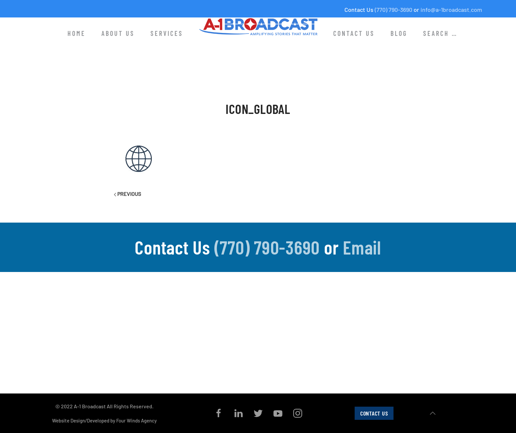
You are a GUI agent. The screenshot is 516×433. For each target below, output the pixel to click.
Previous (127, 194)
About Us (118, 33)
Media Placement (367, 356)
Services (166, 33)
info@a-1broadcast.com (451, 9)
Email (362, 246)
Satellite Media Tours (371, 313)
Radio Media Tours (368, 335)
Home (77, 33)
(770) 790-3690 (393, 9)
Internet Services (367, 367)
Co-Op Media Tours (369, 324)
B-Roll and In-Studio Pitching (379, 345)
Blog (399, 33)
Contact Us (354, 33)
